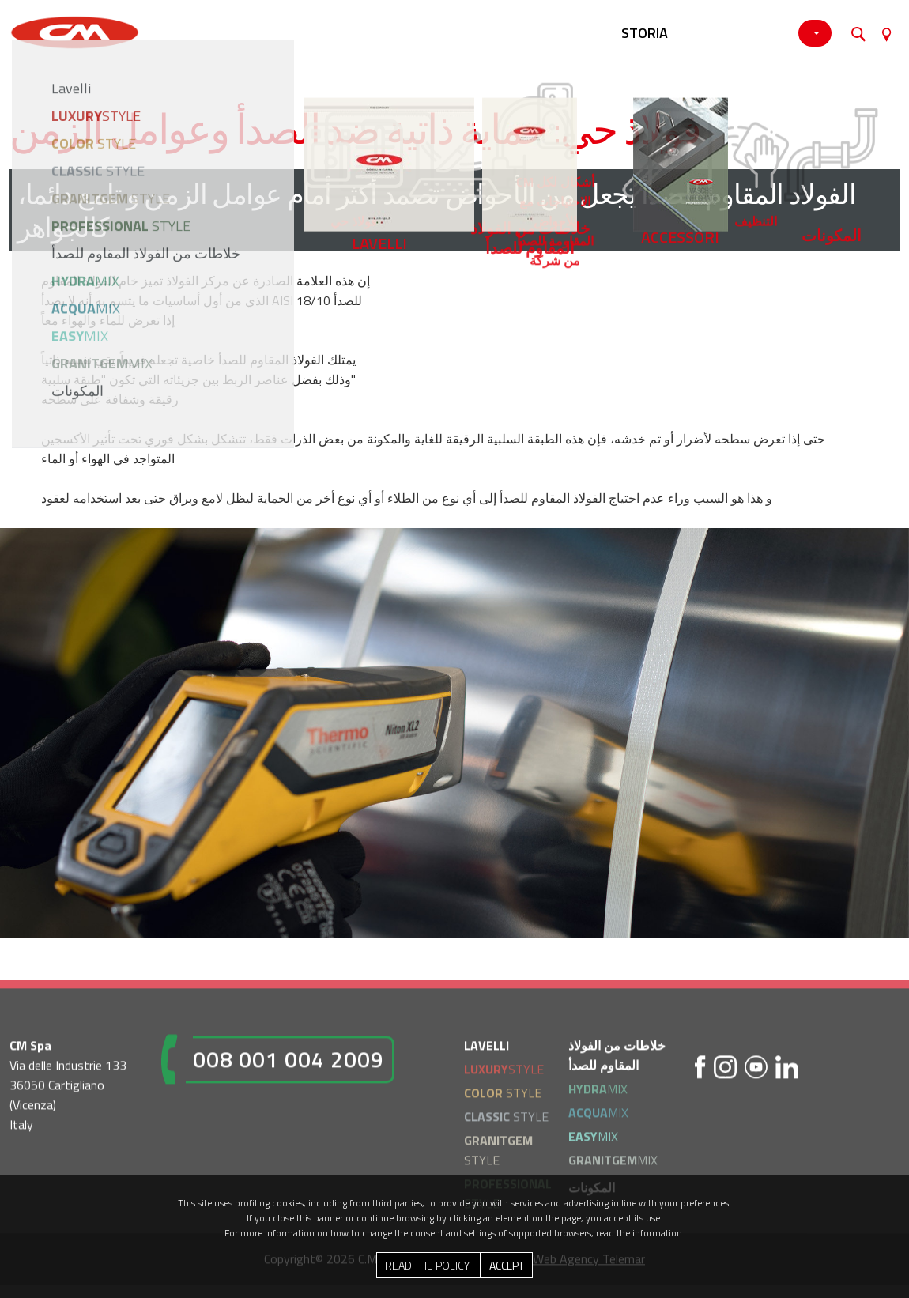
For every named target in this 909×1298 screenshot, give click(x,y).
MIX (598, 1093)
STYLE (504, 1073)
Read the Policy (428, 1265)
